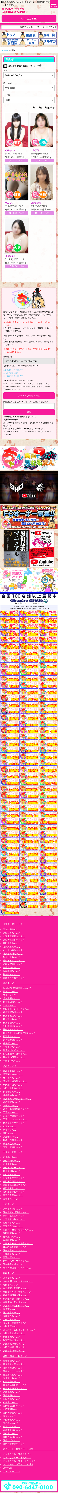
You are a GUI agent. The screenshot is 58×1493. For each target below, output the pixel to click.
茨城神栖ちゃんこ (11, 1095)
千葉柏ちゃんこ (10, 1113)
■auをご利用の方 (10, 373)
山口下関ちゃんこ (11, 1409)
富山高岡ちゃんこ (11, 1161)
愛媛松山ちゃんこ (11, 1361)
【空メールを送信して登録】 (29, 396)
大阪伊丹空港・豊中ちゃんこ (17, 1292)
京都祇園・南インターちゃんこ (18, 1282)
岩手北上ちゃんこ (11, 957)
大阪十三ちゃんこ (11, 1327)
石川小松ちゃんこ (11, 1157)
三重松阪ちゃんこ (11, 1254)
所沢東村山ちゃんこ (13, 1085)
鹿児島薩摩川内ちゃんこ (15, 1385)
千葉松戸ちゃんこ (11, 1061)
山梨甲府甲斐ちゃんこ (14, 1178)
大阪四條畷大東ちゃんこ (15, 1347)
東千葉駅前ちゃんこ (13, 1002)
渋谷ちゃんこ (9, 1130)
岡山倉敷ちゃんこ (11, 1420)
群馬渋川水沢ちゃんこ (14, 1051)
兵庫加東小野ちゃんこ (14, 1344)
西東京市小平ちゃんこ (14, 1123)
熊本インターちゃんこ (14, 1371)
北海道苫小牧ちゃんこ (14, 978)
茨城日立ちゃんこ (11, 1144)
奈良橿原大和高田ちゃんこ (16, 1289)
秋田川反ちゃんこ (11, 943)
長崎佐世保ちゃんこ (13, 1368)
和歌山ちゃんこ (10, 1285)
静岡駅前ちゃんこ (11, 1233)
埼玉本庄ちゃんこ (11, 1037)
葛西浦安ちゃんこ (11, 1102)
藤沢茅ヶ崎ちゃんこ (13, 1075)
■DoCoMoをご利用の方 (13, 371)
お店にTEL (29, 18)
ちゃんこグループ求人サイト (17, 1458)
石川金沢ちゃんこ (11, 1164)
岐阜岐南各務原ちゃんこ (15, 1247)
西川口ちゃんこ (10, 992)
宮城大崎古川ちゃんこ (14, 940)
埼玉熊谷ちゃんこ (11, 1019)
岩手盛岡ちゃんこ (11, 968)
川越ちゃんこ (9, 1005)
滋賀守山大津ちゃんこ (14, 1340)
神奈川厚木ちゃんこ (13, 1030)
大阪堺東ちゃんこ (11, 1320)
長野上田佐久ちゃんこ (14, 1192)
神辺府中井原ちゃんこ (14, 1444)
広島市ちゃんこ (10, 1402)
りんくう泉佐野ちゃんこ (15, 1323)
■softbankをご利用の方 (13, 376)
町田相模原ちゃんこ (13, 1026)
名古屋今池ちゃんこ (13, 1209)
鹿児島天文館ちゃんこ (14, 1364)
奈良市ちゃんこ (10, 1309)
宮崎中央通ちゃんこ (13, 1430)
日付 (5, 70)
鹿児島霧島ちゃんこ (13, 1375)
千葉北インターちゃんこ (15, 1120)
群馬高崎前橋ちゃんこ (14, 1012)
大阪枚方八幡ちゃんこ (14, 1334)
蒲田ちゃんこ (9, 1133)
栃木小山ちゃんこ (11, 1023)
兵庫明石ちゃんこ (11, 1316)
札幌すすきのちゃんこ (14, 961)
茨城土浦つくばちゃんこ (15, 1054)
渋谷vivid (7, 1468)
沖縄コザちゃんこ (11, 1441)
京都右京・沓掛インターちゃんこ (19, 1330)
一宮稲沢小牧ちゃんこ (14, 1219)
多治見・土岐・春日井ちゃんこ (18, 1230)
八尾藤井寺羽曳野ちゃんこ (16, 1306)
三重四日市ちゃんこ (13, 1226)
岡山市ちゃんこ (10, 1434)
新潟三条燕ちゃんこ (13, 1195)
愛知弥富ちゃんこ (11, 1223)
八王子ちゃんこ (10, 1137)
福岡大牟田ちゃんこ (13, 1437)
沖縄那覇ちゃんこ (11, 1396)
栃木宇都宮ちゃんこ (13, 1016)
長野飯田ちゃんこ (11, 1175)
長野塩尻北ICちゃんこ (14, 1189)
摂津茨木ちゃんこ (11, 1337)
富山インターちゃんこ (14, 1168)
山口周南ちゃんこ (11, 1399)
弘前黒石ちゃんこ (11, 947)
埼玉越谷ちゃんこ (11, 1078)
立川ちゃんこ (9, 995)
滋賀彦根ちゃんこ (11, 1278)
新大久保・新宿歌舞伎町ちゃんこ (19, 1033)
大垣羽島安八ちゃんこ (14, 1216)
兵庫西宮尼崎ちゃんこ (14, 1351)
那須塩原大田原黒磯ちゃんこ (17, 1099)
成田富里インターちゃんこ (16, 1009)
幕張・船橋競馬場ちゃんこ (16, 1109)
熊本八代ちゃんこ (11, 1427)
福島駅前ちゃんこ (11, 975)
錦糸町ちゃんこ (10, 1044)
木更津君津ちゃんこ (13, 1040)
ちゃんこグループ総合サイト (17, 1454)
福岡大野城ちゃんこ (13, 1413)
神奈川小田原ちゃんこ (14, 1057)
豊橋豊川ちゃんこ (11, 1237)
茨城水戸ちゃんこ (11, 999)
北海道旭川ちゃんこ (13, 954)
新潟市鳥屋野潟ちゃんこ (15, 1185)
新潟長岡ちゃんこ (11, 1171)
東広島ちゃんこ (10, 1423)
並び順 (6, 95)
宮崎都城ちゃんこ (11, 1392)
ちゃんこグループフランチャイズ (19, 1461)
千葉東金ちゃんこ (11, 1047)
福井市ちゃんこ (10, 1199)
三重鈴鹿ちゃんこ (11, 1258)
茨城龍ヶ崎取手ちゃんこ (15, 1082)
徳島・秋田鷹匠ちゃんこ (15, 1389)
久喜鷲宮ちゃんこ (11, 1092)
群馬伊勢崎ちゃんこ (13, 1071)
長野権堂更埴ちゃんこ (14, 1182)
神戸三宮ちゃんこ (11, 1313)
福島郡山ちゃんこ (11, 971)
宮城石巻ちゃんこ (11, 933)
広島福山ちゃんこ (11, 1382)
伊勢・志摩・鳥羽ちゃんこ (16, 1261)
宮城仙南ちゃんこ (11, 930)
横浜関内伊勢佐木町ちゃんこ (17, 988)
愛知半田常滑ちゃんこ (14, 1265)
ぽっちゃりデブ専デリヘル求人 (18, 1465)
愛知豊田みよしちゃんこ (15, 1251)
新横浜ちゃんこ (10, 1106)
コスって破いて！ (11, 1472)
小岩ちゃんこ (9, 1127)
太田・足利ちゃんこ (13, 1088)
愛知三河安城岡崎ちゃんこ (16, 1213)
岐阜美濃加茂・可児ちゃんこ (17, 1268)
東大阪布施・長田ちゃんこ (16, 1299)
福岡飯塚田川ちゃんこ (14, 1406)
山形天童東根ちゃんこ (14, 937)
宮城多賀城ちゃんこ (13, 964)
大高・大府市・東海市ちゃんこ (18, 1244)
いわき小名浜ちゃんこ (14, 950)
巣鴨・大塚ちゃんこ (13, 1147)
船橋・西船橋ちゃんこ (14, 1140)
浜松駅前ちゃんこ (11, 1240)
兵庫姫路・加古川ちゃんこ (16, 1302)
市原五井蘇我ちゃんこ (14, 1116)
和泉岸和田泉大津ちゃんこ (16, 1295)
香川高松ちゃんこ (11, 1378)
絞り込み (7, 82)
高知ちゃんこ (9, 1416)
